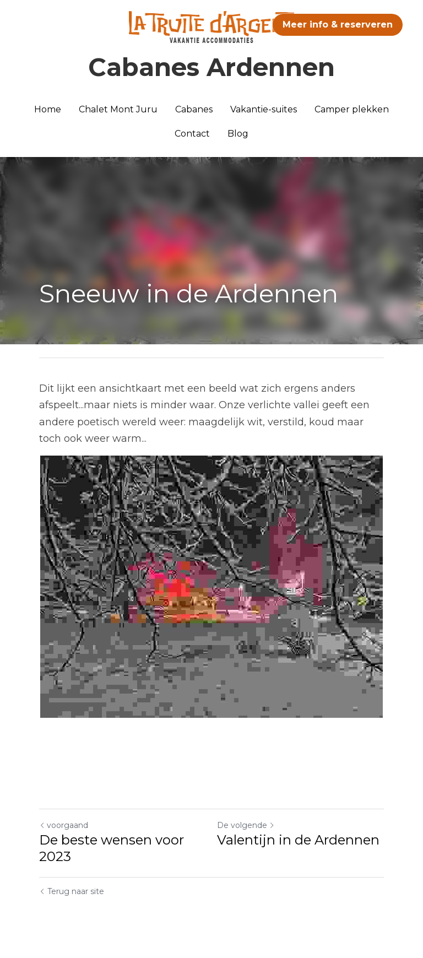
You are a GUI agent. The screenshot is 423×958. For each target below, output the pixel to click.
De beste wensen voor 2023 (111, 848)
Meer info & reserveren (338, 24)
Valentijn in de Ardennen (298, 840)
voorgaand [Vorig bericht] (63, 825)
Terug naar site (71, 891)
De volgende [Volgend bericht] (246, 825)
